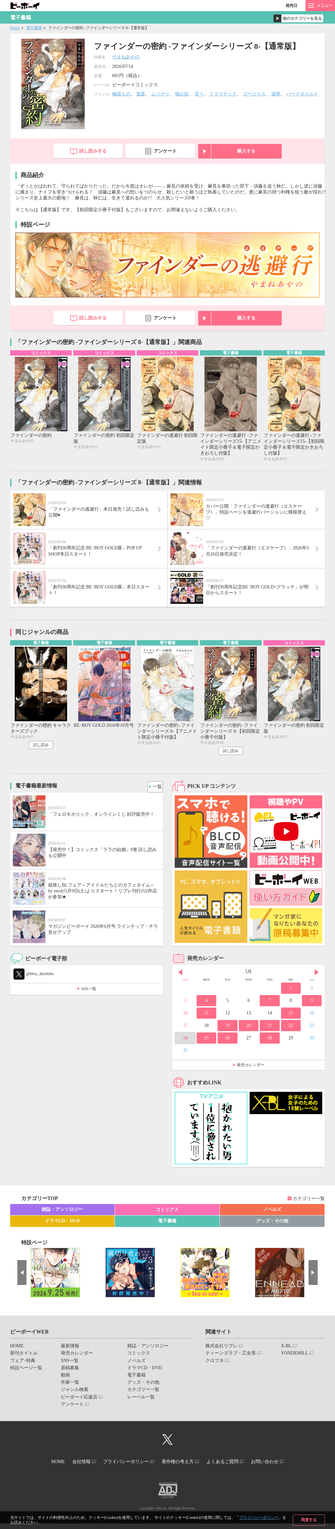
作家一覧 (70, 1390)
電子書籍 (34, 28)
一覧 (155, 793)
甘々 (199, 94)
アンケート (165, 151)
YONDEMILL (294, 1361)
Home (15, 28)
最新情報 (70, 1353)
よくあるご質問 (229, 1468)
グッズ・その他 (272, 1229)
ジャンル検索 (74, 1397)
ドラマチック (223, 94)
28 (269, 1045)
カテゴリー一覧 (309, 1206)
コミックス (167, 1217)
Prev (180, 980)
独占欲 (182, 94)
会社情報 (75, 1468)
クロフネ (214, 1368)
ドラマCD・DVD (62, 1229)
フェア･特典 (22, 1368)
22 (291, 1033)
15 (291, 1020)
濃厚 (275, 94)
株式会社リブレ (221, 1353)
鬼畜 (140, 94)
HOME (17, 1353)
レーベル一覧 (141, 1404)
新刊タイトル (24, 1361)
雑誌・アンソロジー (62, 1217)
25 (206, 1045)
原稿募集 (70, 1375)
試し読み (41, 752)
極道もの (121, 94)
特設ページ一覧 (26, 1375)
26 (227, 1045)
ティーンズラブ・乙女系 (230, 1361)
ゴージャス (254, 94)
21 (269, 1033)
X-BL (286, 1353)
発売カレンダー (250, 1072)
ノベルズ (272, 1217)
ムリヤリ (160, 94)
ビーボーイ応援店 (79, 1404)
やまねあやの (126, 56)
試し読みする (93, 151)
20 (248, 1033)
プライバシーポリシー (258, 1517)
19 (227, 1033)
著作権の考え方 (180, 1468)
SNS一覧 (88, 996)
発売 (291, 5)
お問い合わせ (275, 1468)
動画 (65, 1382)
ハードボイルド (302, 94)
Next (317, 980)
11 (206, 1020)
